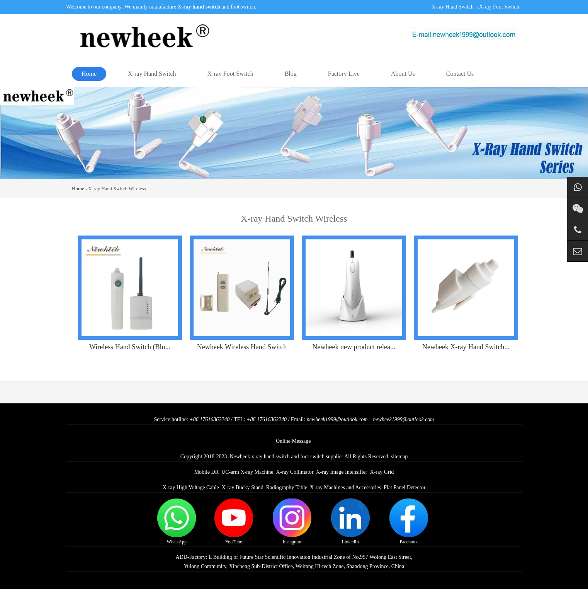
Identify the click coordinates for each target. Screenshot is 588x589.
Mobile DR (206, 472)
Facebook (408, 522)
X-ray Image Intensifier (341, 472)
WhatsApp (176, 522)
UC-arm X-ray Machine (247, 472)
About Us (403, 73)
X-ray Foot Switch (499, 7)
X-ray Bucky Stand (242, 487)
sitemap (399, 456)
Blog (291, 73)
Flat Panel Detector (404, 487)
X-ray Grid (382, 472)
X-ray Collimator (295, 472)
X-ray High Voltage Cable (191, 487)
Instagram (292, 522)
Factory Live (344, 73)
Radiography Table (286, 487)
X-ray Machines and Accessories (345, 487)
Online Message (293, 441)
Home (89, 73)
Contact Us (460, 73)
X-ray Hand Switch (453, 7)
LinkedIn (350, 522)
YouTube (233, 522)
